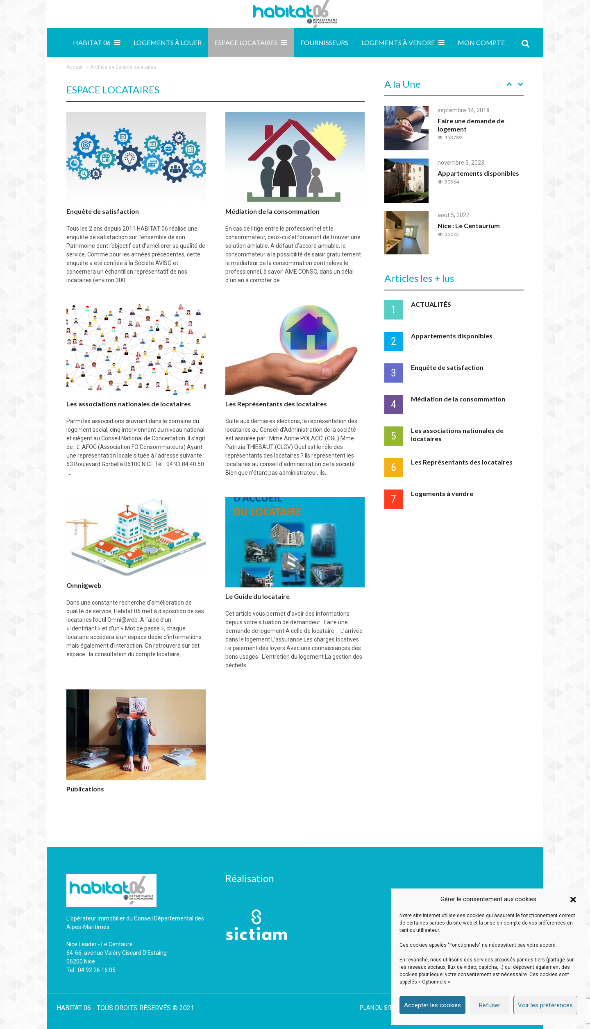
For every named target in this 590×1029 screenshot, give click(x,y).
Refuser (489, 1005)
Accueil (75, 67)
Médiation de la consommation (272, 211)
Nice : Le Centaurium (469, 225)
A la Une (402, 84)
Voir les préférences (545, 1005)
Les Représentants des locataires (276, 404)
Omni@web (84, 585)
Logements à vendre (398, 42)
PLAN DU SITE (378, 1007)
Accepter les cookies (432, 1005)
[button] (573, 899)
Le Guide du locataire (257, 596)
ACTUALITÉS (431, 304)
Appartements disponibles (478, 173)
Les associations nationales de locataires (128, 404)
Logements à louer (168, 42)
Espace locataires (246, 42)
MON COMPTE (481, 42)
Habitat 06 (92, 42)
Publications (85, 789)
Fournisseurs (324, 42)
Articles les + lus (419, 278)
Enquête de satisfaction (102, 211)
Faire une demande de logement (471, 125)
